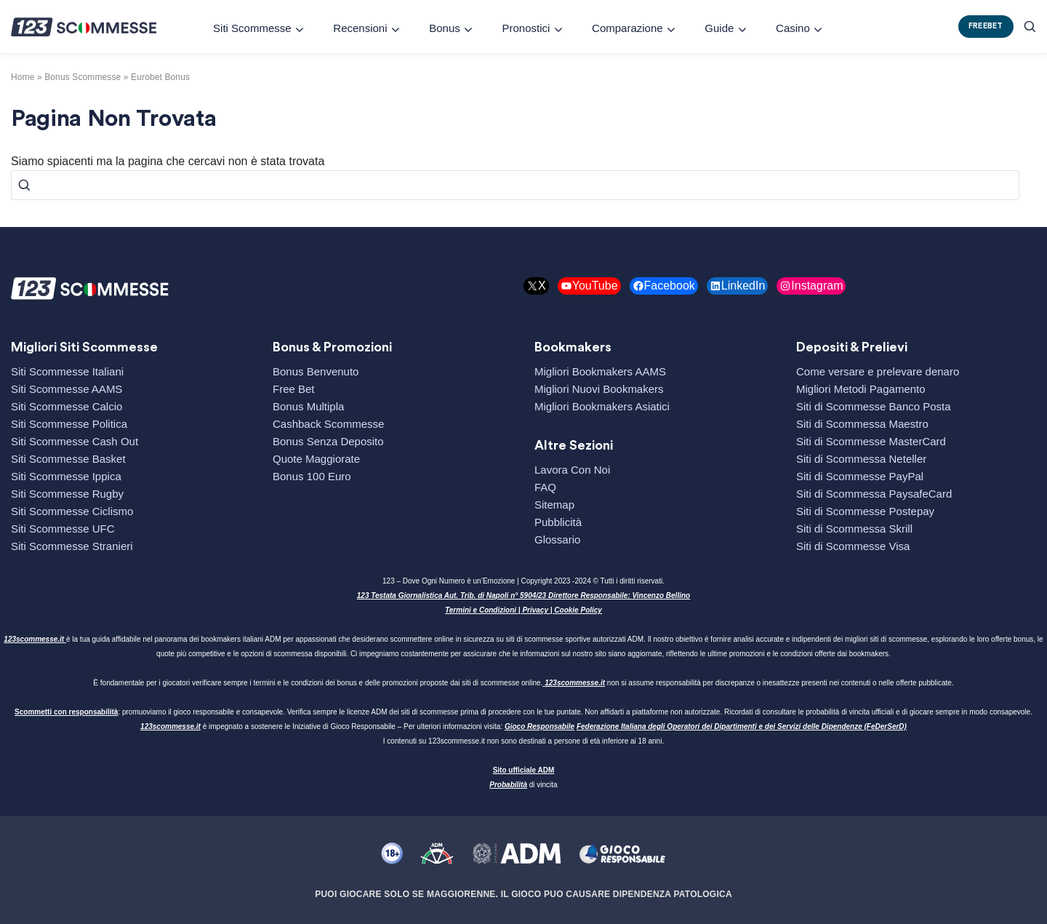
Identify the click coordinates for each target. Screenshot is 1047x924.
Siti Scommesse (252, 28)
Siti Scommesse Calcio (66, 406)
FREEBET (985, 26)
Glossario (557, 539)
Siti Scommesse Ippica (66, 476)
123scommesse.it (34, 639)
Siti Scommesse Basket (68, 459)
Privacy (535, 610)
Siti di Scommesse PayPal (859, 476)
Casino (793, 28)
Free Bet (294, 389)
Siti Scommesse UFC (63, 528)
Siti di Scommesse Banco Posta (873, 406)
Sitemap (554, 504)
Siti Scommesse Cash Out (74, 441)
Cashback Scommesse (328, 424)
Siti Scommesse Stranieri (72, 546)
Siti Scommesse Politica (69, 424)
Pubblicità (558, 522)
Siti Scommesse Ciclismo (72, 511)
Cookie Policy (578, 610)
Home (23, 77)
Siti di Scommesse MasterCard (871, 441)
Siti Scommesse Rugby (67, 493)
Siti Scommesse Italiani (67, 371)
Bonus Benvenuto (315, 371)
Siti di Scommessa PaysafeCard (874, 493)
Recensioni (360, 28)
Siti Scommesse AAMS (66, 389)
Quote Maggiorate (316, 459)
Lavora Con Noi (572, 469)
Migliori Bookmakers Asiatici (602, 406)
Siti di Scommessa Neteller (861, 459)
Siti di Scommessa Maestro (862, 424)
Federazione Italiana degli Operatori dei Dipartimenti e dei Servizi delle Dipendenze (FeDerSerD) (742, 726)
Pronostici (526, 28)
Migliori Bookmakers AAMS (600, 371)
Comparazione (627, 28)
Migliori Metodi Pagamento (861, 389)
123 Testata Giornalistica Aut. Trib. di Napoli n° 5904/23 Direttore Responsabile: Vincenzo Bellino (523, 596)
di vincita (523, 785)
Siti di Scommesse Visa (853, 546)
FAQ (545, 487)
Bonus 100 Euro (312, 476)
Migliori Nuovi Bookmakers (599, 389)
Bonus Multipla (308, 406)
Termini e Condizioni (480, 610)
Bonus (444, 28)
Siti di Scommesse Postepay (865, 511)
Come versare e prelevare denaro (877, 371)
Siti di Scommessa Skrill (854, 528)
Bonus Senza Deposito (328, 441)
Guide (719, 28)
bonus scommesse (82, 77)
